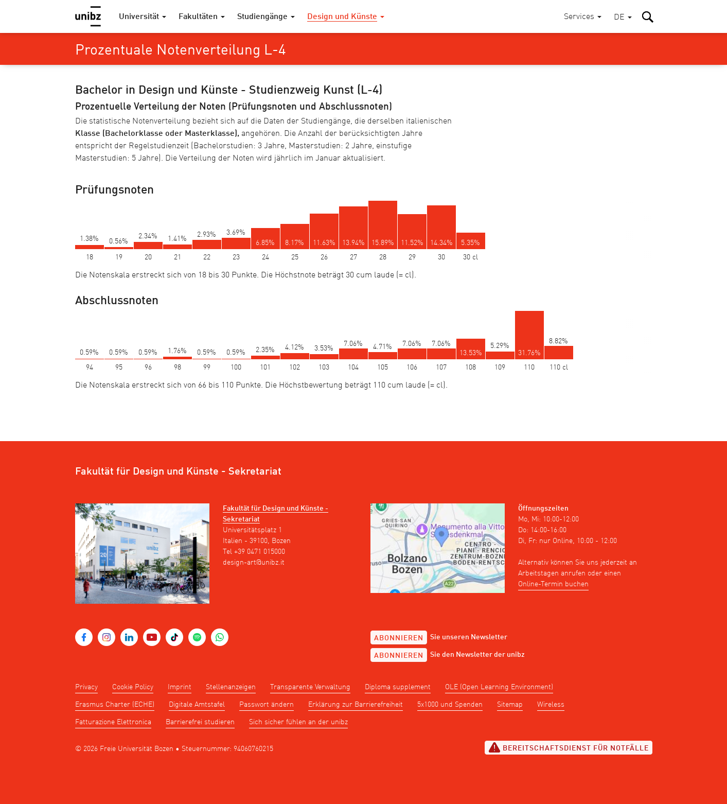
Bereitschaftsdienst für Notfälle (568, 747)
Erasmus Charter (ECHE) (114, 704)
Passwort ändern (266, 704)
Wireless (550, 704)
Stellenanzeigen (231, 687)
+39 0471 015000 (259, 551)
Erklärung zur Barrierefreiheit (355, 704)
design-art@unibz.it (254, 562)
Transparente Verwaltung (310, 687)
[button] (623, 17)
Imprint (179, 687)
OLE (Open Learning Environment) (499, 687)
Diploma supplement (398, 687)
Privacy (86, 687)
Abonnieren (398, 638)
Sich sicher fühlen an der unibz (298, 722)
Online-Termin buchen (553, 584)
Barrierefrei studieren (200, 722)
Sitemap (510, 704)
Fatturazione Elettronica (113, 722)
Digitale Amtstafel (197, 704)
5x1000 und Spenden (450, 704)
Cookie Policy (132, 687)
